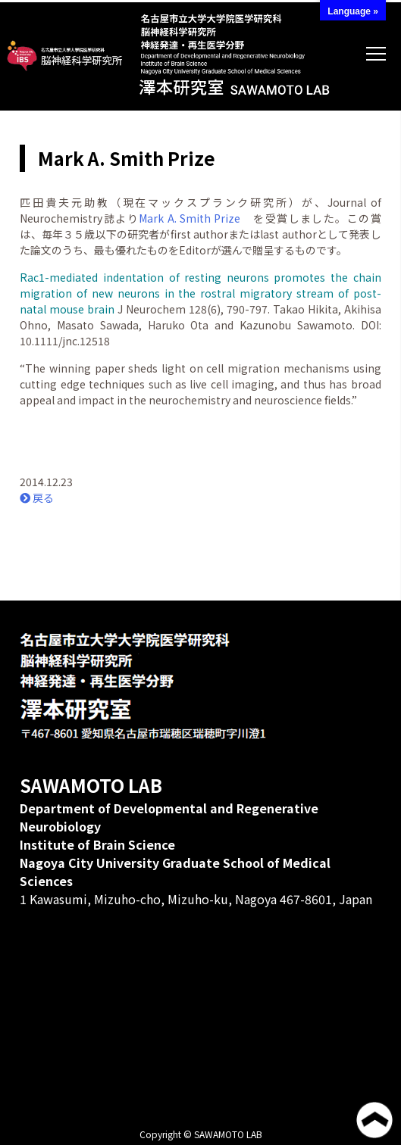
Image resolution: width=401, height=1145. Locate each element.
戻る (37, 497)
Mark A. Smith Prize (189, 218)
